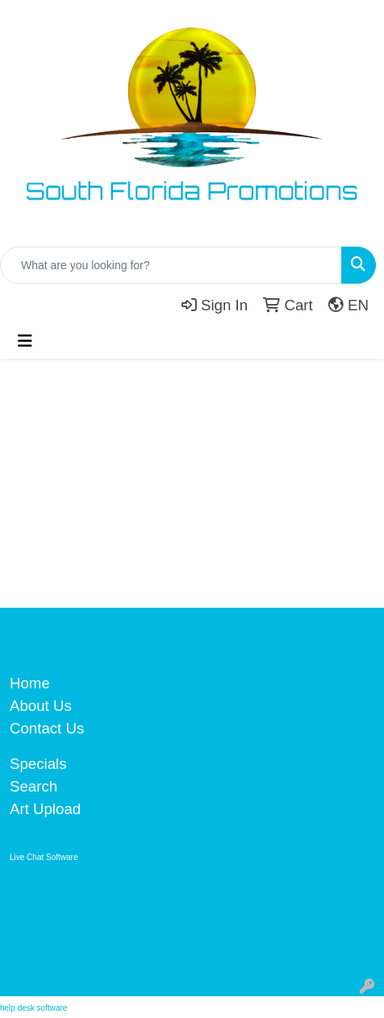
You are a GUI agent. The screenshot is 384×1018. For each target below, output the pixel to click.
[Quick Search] (171, 265)
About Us (41, 705)
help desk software (33, 1007)
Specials (38, 763)
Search (33, 786)
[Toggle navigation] (25, 341)
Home (30, 683)
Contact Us (47, 728)
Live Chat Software (44, 857)
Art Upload (45, 808)
